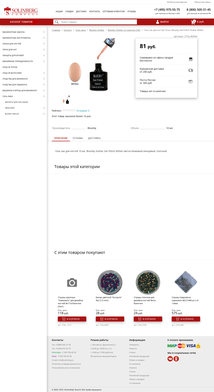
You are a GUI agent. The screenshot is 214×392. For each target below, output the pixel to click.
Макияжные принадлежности (18, 61)
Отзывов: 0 (83, 110)
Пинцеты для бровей (13, 55)
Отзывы (131, 11)
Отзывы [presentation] (78, 138)
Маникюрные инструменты (16, 38)
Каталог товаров (21, 21)
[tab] (61, 138)
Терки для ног (10, 49)
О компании (134, 364)
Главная (56, 30)
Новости (133, 348)
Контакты (94, 11)
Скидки (69, 11)
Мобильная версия (177, 2)
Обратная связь (202, 2)
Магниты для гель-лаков (16, 102)
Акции (59, 11)
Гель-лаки (8, 96)
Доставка (81, 11)
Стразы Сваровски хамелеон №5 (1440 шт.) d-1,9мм (185, 300)
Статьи (132, 352)
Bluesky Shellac (12, 114)
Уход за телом (10, 67)
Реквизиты (134, 344)
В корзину (73, 319)
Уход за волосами (12, 73)
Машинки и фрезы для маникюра (20, 90)
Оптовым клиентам (114, 11)
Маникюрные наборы (14, 32)
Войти (164, 21)
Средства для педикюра (15, 84)
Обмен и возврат (137, 360)
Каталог (68, 30)
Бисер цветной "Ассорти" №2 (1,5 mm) (109, 299)
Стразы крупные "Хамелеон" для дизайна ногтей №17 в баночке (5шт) (70, 302)
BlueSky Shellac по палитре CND (124, 30)
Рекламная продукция (139, 356)
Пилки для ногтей (12, 43)
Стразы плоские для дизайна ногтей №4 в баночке (144, 300)
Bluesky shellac (94, 151)
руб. (197, 22)
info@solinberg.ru (66, 360)
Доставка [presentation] (94, 138)
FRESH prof (10, 108)
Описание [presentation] (61, 138)
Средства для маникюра (15, 78)
